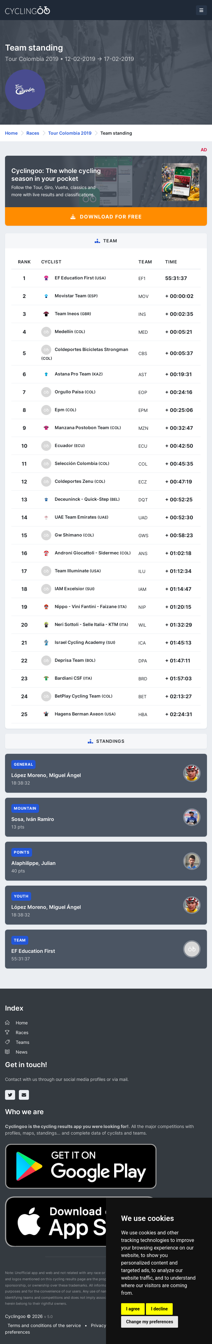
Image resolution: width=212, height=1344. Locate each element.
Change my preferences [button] (149, 1321)
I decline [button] (159, 1308)
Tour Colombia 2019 (70, 133)
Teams (22, 1042)
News (21, 1052)
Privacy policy (105, 1325)
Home (11, 133)
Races (32, 133)
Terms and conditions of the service (44, 1325)
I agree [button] (133, 1308)
